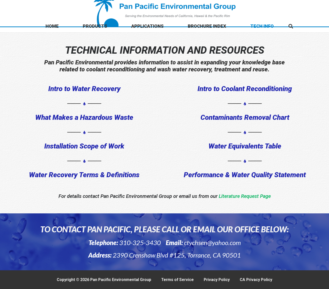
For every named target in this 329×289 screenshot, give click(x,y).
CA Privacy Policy (256, 279)
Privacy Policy (217, 279)
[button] (291, 26)
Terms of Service (177, 279)
